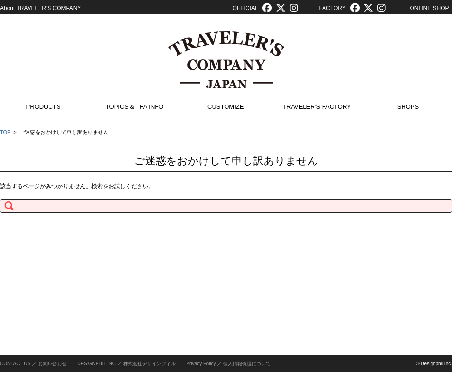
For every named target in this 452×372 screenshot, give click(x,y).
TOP (5, 132)
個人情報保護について (247, 363)
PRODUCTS (43, 106)
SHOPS (408, 106)
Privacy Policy (201, 363)
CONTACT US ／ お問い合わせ (33, 363)
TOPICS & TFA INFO (135, 106)
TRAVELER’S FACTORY (317, 106)
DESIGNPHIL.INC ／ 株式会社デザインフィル (126, 363)
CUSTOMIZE (225, 106)
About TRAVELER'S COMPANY (40, 8)
